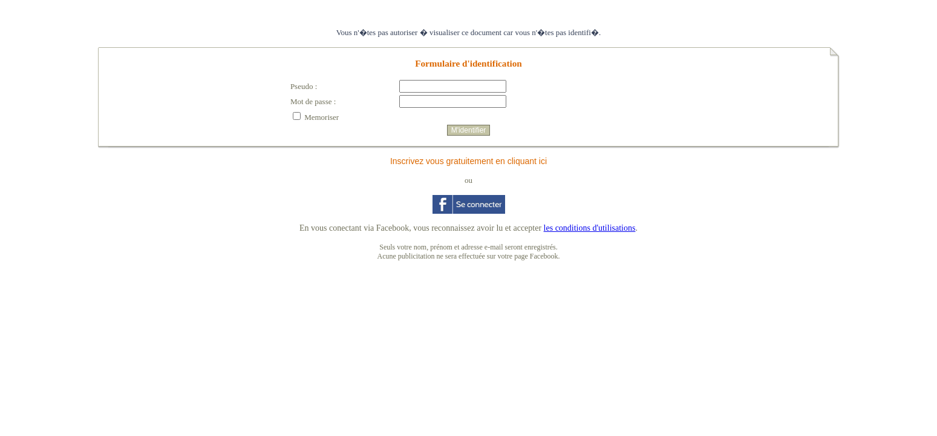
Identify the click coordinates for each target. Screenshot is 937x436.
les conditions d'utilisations (590, 228)
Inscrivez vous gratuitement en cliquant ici (468, 161)
